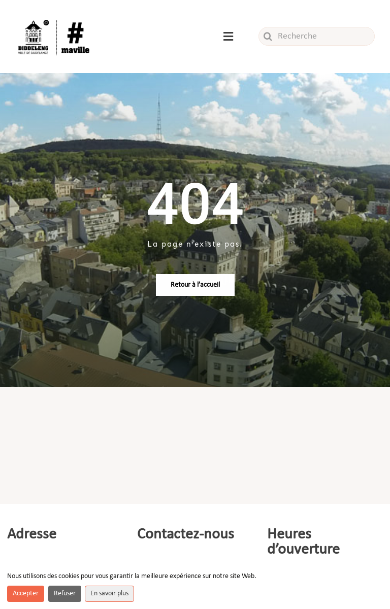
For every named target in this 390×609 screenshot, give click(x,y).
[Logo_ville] (54, 19)
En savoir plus (109, 593)
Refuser (65, 593)
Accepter (26, 593)
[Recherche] (316, 36)
